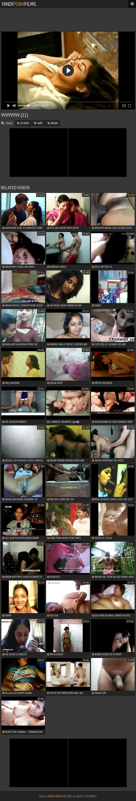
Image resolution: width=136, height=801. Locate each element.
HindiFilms (19, 3)
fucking (23, 123)
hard (38, 123)
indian (52, 123)
